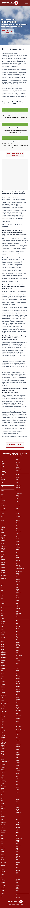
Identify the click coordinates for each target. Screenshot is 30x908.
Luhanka (2, 852)
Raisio (17, 623)
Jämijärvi (3, 632)
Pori (16, 576)
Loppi (2, 849)
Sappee (17, 680)
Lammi (2, 803)
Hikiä (2, 561)
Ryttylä (17, 661)
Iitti (1, 587)
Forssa (2, 522)
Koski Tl (2, 754)
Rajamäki (17, 625)
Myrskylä (17, 464)
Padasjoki (18, 520)
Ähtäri (17, 896)
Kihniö (2, 710)
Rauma (17, 631)
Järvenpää (3, 637)
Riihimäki (17, 644)
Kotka (2, 756)
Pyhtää (17, 598)
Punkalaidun (18, 592)
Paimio (17, 522)
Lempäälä (3, 829)
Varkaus (17, 835)
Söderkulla (18, 737)
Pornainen (18, 581)
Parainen (17, 525)
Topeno (17, 775)
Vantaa (17, 833)
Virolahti (17, 867)
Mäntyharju (18, 470)
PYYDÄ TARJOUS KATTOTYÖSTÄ (15, 154)
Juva (2, 629)
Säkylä (17, 736)
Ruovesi (17, 657)
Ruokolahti (18, 653)
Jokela (2, 615)
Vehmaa (17, 843)
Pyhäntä (17, 605)
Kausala (2, 686)
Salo (16, 673)
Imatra (2, 595)
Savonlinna (18, 688)
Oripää (17, 508)
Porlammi (18, 579)
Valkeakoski (18, 822)
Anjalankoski (3, 472)
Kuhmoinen (3, 767)
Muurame (18, 457)
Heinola (2, 551)
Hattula (2, 543)
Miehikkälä (3, 884)
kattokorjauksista (22, 197)
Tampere (17, 752)
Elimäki (2, 495)
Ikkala (2, 590)
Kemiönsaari (3, 695)
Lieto (2, 836)
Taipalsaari (18, 746)
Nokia (17, 484)
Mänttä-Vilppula (19, 468)
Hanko (2, 538)
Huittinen (3, 569)
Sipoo (17, 705)
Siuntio (17, 708)
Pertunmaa (18, 544)
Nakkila (17, 476)
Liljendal (2, 838)
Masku (2, 876)
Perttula (17, 543)
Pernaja (17, 538)
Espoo (2, 503)
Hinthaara (3, 562)
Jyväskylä (3, 631)
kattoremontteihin (12, 201)
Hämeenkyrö (3, 577)
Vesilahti (17, 849)
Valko (17, 830)
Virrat (17, 869)
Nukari (17, 490)
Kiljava (2, 719)
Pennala (17, 535)
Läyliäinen (3, 865)
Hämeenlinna (3, 578)
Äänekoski (18, 897)
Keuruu (2, 708)
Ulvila (17, 798)
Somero (17, 716)
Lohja (2, 843)
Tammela (18, 751)
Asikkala (2, 477)
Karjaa (2, 670)
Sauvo (17, 684)
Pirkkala (17, 562)
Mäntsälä (18, 465)
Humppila (3, 570)
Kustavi (2, 778)
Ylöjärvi (17, 888)
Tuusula (17, 787)
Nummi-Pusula (19, 493)
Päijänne (17, 611)
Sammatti (18, 678)
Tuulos (17, 784)
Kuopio (2, 769)
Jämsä (2, 634)
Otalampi (17, 511)
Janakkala (3, 612)
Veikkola (17, 841)
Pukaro (17, 587)
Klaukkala (3, 735)
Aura (2, 482)
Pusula (17, 595)
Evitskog (2, 516)
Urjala (17, 801)
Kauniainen (3, 684)
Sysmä (17, 734)
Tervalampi (18, 762)
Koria (2, 750)
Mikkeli (2, 887)
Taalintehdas (18, 744)
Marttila (2, 874)
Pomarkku (18, 574)
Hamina (2, 534)
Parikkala (17, 527)
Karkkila (2, 673)
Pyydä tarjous (7, 31)
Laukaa (2, 817)
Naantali (17, 474)
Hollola (2, 565)
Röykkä (17, 665)
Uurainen (17, 809)
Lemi (2, 825)
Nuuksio (17, 500)
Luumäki (2, 859)
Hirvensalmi (3, 564)
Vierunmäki (18, 856)
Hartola (2, 542)
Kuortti (2, 774)
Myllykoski (18, 462)
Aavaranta (3, 460)
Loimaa (2, 846)
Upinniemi (18, 799)
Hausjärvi (3, 549)
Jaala (2, 610)
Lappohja (3, 813)
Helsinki (2, 554)
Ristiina (17, 649)
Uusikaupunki (18, 812)
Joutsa (2, 620)
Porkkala (17, 578)
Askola (2, 480)
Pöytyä (17, 616)
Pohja (17, 563)
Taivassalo (18, 749)
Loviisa (2, 851)
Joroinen (2, 618)
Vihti (16, 857)
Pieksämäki (18, 547)
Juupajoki (3, 628)
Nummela (18, 492)
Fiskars (2, 520)
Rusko (17, 658)
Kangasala (3, 651)
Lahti (2, 798)
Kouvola (2, 759)
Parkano (17, 528)
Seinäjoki (17, 692)
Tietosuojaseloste (19, 904)
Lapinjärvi (3, 805)
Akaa (2, 461)
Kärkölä (2, 791)
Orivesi (17, 510)
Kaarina (2, 641)
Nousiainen (18, 487)
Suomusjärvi (18, 729)
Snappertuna (18, 710)
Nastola (17, 480)
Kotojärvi (2, 758)
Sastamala (18, 681)
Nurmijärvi (18, 496)
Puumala (17, 597)
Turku (17, 779)
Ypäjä (17, 890)
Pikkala (17, 557)
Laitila (2, 801)
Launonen (3, 824)
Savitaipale (18, 686)
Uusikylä (17, 807)
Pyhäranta (18, 606)
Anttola (2, 474)
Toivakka (17, 773)
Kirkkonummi (3, 722)
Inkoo (2, 598)
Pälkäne (17, 614)
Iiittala (2, 585)
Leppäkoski (3, 830)
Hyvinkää (3, 573)
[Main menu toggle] (26, 3)
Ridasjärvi (18, 642)
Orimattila (18, 507)
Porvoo (17, 582)
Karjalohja (3, 671)
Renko (17, 641)
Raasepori (18, 622)
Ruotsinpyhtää (19, 655)
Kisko (2, 724)
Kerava (2, 699)
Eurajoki (2, 513)
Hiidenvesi (3, 559)
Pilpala (17, 559)
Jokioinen (3, 616)
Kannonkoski (3, 657)
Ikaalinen (2, 589)
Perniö (17, 539)
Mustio (2, 896)
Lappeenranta (3, 809)
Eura (2, 511)
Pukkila (17, 589)
